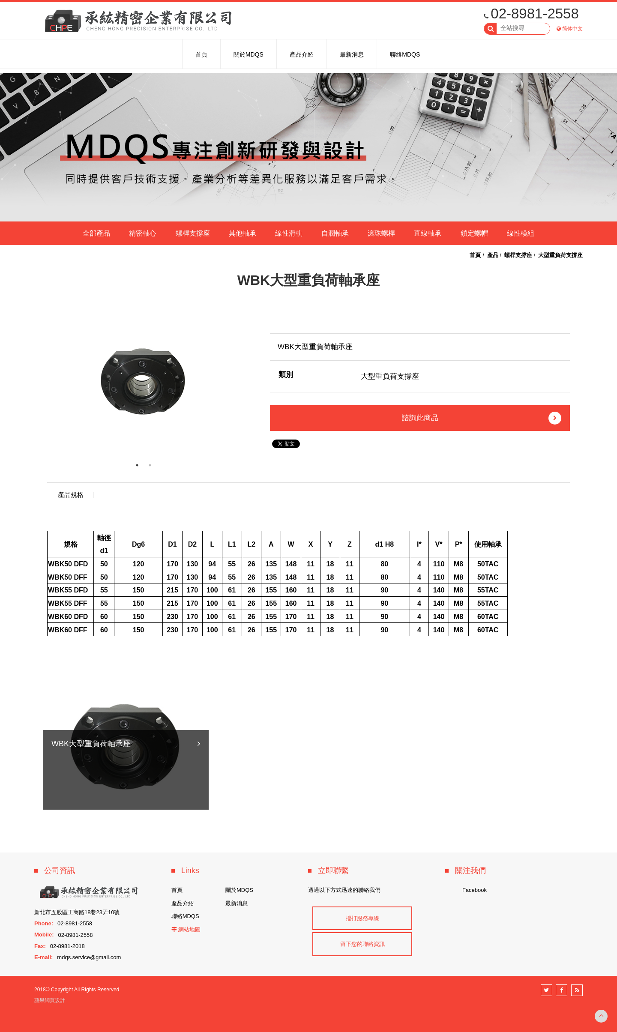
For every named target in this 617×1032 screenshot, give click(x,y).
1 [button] (137, 465)
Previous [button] (40, 381)
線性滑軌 (289, 233)
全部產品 (96, 233)
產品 (492, 255)
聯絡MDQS (185, 916)
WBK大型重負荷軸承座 (91, 795)
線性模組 (520, 233)
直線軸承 (427, 233)
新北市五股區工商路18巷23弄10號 (77, 912)
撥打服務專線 (362, 918)
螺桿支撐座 (193, 233)
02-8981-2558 (531, 13)
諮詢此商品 (482, 418)
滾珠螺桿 (381, 233)
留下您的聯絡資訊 (362, 944)
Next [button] (246, 381)
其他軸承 (242, 233)
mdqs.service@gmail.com (89, 957)
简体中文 (572, 29)
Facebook (474, 890)
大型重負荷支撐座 (560, 255)
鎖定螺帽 (474, 233)
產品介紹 (182, 903)
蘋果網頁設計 (49, 1000)
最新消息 (236, 903)
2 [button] (150, 465)
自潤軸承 (335, 233)
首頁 (475, 255)
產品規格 (71, 494)
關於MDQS (239, 890)
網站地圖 (189, 929)
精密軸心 (142, 233)
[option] (143, 381)
